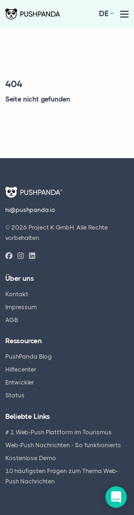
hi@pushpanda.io (30, 209)
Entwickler (19, 382)
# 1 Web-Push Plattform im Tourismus (58, 432)
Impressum (21, 307)
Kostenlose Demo (30, 458)
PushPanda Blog (28, 356)
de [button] (104, 13)
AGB (11, 319)
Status (15, 395)
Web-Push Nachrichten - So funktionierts (63, 445)
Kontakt (16, 294)
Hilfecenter (20, 369)
